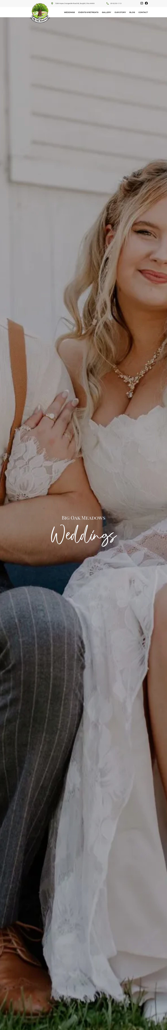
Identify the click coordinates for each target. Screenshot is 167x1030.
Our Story (120, 12)
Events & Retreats (88, 12)
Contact (143, 12)
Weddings (69, 12)
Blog (132, 12)
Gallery (106, 12)
